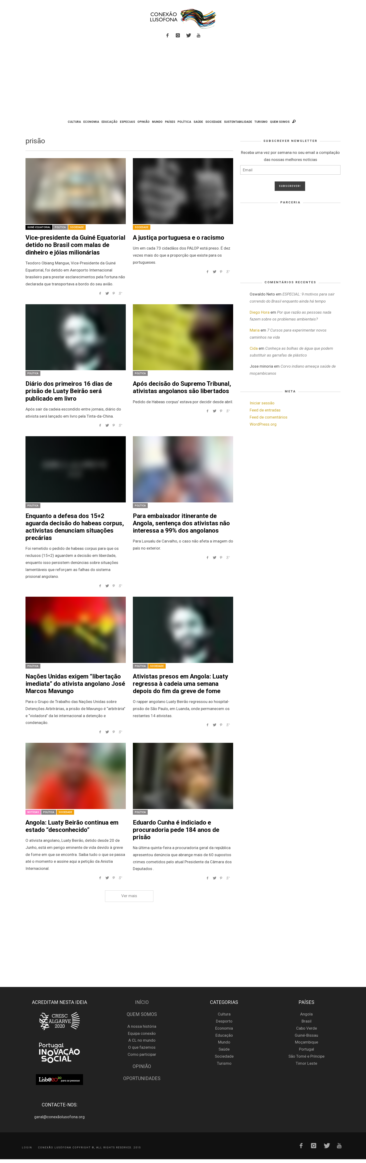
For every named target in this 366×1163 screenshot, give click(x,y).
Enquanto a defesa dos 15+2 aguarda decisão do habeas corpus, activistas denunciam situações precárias (74, 527)
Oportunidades (141, 1078)
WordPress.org (263, 424)
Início (142, 1002)
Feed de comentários (268, 417)
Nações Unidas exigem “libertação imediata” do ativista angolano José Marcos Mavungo (75, 684)
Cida (254, 348)
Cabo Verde (306, 1028)
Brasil (306, 1021)
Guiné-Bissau (306, 1035)
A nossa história (141, 1026)
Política (60, 227)
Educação (224, 1035)
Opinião (142, 1066)
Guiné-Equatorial (38, 227)
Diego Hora (259, 312)
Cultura (224, 1014)
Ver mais (129, 895)
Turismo (224, 1063)
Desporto (224, 1021)
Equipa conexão (142, 1033)
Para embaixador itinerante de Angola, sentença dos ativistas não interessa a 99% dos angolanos (181, 523)
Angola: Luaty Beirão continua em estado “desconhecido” (71, 826)
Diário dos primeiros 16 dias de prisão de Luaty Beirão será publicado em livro (68, 391)
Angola (306, 1014)
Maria (255, 330)
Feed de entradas (265, 410)
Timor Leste (306, 1063)
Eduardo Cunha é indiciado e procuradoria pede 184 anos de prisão (176, 830)
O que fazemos (142, 1047)
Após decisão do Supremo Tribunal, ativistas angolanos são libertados (182, 387)
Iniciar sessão (262, 403)
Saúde (224, 1049)
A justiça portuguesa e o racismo (178, 237)
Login (27, 1147)
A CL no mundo (142, 1040)
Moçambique (306, 1042)
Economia (224, 1028)
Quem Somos (142, 1014)
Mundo (224, 1042)
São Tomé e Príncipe (306, 1056)
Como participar (142, 1054)
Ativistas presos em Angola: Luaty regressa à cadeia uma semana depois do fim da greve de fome (180, 684)
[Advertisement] (182, 80)
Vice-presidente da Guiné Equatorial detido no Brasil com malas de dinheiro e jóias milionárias (75, 245)
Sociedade (77, 227)
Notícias (33, 812)
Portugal (306, 1049)
